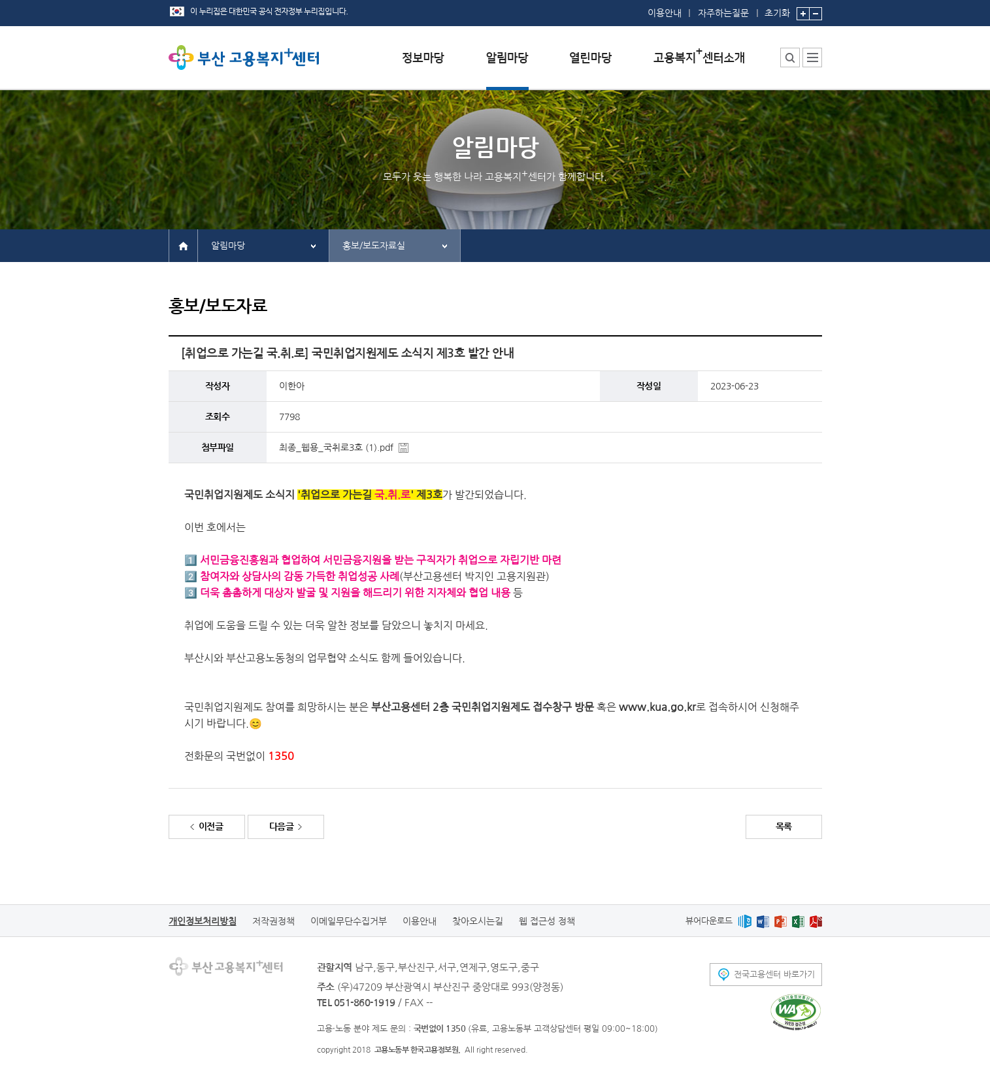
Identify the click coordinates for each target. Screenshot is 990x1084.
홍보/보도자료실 (373, 245)
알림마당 (228, 245)
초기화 (777, 9)
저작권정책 (273, 921)
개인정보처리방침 (203, 921)
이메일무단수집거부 (348, 921)
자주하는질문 (723, 13)
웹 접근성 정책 (547, 921)
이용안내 (665, 13)
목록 (784, 826)
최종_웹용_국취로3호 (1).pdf (336, 447)
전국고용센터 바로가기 (774, 974)
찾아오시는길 (477, 921)
